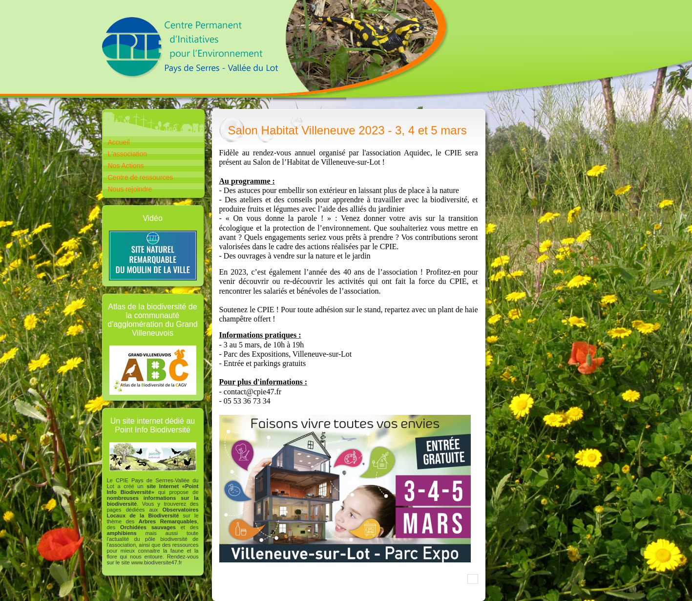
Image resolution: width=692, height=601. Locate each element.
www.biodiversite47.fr (156, 562)
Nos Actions (126, 166)
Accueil (119, 142)
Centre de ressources (140, 177)
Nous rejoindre (130, 189)
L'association (127, 154)
